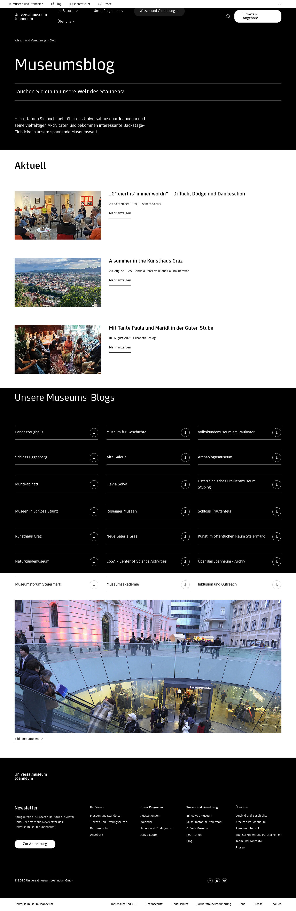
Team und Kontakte (249, 841)
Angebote (96, 835)
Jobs (242, 904)
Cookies (276, 904)
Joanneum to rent (247, 828)
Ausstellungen (149, 815)
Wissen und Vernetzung (30, 40)
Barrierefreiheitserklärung (213, 904)
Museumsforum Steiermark (204, 822)
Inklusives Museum (199, 815)
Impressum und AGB (123, 904)
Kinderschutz (179, 904)
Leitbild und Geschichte (251, 815)
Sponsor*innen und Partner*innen (258, 835)
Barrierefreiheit (100, 828)
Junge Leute (148, 835)
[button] (228, 16)
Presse (240, 847)
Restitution (194, 835)
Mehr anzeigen (120, 213)
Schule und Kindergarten (156, 828)
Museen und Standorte (25, 4)
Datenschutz (154, 904)
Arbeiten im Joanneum (251, 822)
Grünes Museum (197, 828)
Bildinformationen (29, 739)
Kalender (146, 822)
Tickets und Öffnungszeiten (108, 822)
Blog (189, 841)
